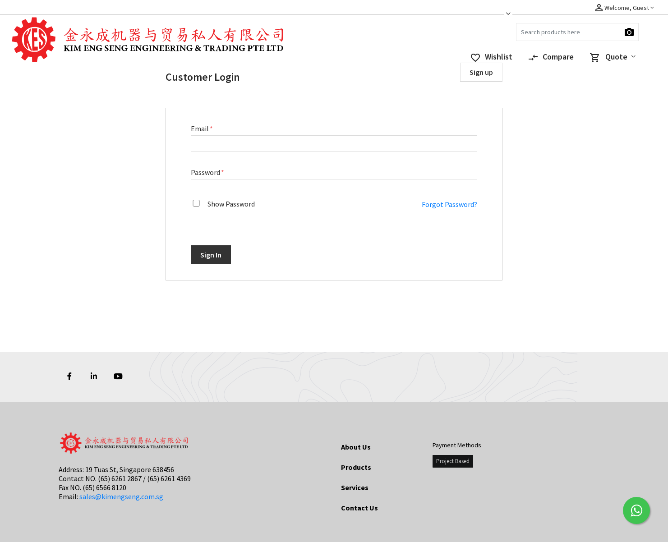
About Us (356, 446)
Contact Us (359, 507)
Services (355, 487)
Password (206, 172)
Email (200, 128)
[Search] (577, 32)
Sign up (481, 72)
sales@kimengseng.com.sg (121, 496)
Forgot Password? (449, 204)
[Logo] (52, 44)
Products (356, 467)
